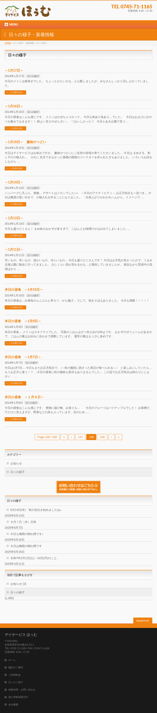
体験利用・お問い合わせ (21, 689)
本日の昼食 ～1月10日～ (24, 289)
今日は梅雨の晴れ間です (26, 546)
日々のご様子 (15, 682)
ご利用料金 (14, 675)
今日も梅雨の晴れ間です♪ (26, 534)
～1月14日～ (14, 182)
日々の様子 (33, 76)
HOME (8, 43)
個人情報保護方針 (18, 697)
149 (102, 437)
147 (80, 437)
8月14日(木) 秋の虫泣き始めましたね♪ (36, 509)
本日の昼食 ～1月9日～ (23, 321)
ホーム (12, 660)
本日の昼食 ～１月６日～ (24, 397)
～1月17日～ (14, 70)
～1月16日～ (14, 106)
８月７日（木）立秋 (23, 522)
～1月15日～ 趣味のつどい (25, 142)
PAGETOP (142, 620)
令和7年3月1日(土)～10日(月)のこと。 (34, 558)
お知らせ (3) (18, 583)
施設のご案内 (15, 667)
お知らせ (16, 463)
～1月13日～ (14, 218)
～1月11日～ (14, 249)
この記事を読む (16, 92)
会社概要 (13, 704)
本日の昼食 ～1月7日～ (23, 357)
